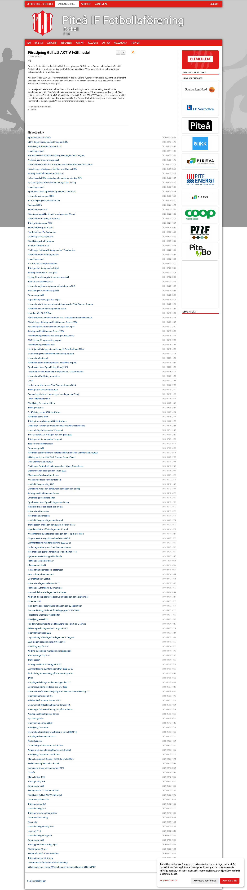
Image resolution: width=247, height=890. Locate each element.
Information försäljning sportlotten (44, 376)
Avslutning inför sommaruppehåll (43, 160)
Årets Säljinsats (35, 741)
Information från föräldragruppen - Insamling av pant (52, 362)
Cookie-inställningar (36, 881)
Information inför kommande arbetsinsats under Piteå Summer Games (60, 164)
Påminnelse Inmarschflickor (40, 561)
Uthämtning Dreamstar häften (41, 498)
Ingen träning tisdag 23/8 (39, 633)
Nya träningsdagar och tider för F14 (44, 480)
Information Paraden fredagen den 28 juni (47, 308)
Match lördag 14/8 (36, 777)
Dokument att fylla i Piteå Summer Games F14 (49, 705)
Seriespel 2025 (35, 205)
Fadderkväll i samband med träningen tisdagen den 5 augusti (56, 155)
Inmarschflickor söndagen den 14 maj (45, 507)
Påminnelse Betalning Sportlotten (43, 475)
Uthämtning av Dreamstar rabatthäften (45, 745)
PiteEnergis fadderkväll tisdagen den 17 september (51, 250)
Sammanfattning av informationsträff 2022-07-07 (50, 669)
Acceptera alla (229, 880)
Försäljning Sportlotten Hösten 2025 (44, 146)
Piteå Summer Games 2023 (40, 462)
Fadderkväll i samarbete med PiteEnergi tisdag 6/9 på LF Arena (57, 624)
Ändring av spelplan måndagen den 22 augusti (49, 651)
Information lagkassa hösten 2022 (44, 583)
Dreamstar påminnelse (38, 799)
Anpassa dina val (168, 880)
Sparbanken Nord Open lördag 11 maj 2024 (48, 367)
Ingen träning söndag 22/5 (40, 723)
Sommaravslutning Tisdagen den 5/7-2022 (47, 687)
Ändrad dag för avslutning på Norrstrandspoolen (50, 673)
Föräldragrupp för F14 (38, 646)
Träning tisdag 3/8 (36, 781)
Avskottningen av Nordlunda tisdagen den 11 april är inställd (56, 534)
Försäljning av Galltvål (38, 619)
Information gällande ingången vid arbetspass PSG (51, 286)
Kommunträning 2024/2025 (40, 227)
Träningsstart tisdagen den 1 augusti (45, 439)
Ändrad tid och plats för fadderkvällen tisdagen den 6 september (58, 597)
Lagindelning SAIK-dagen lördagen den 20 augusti (51, 637)
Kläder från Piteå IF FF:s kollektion (43, 853)
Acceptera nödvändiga (205, 880)
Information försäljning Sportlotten (44, 218)
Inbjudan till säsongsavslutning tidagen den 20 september (55, 606)
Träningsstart (34, 660)
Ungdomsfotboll (67, 4)
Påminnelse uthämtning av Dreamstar (45, 588)
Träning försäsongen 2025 (40, 223)
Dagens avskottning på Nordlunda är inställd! (49, 538)
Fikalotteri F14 (34, 601)
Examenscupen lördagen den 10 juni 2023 (47, 471)
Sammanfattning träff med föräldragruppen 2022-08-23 (53, 610)
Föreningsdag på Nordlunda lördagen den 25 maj (51, 335)
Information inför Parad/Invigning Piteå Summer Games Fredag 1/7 (58, 691)
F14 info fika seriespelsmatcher (42, 263)
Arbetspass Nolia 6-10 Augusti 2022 (44, 664)
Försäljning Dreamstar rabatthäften (44, 615)
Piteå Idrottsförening (40, 4)
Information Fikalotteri (38, 416)
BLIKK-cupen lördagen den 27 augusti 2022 (48, 628)
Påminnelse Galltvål (37, 565)
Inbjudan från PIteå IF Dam (40, 313)
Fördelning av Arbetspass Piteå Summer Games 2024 (52, 322)
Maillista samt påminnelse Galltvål (43, 763)
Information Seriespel (38, 358)
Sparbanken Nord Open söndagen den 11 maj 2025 (51, 191)
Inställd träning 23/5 (37, 808)
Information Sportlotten (39, 516)
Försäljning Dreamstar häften (41, 403)
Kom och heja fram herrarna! (41, 574)
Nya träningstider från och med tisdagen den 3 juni (51, 326)
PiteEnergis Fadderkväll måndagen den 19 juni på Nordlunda (56, 466)
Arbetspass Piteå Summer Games (43, 493)
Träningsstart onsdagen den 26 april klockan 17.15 (51, 525)
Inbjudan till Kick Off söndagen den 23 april (48, 529)
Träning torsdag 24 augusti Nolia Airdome (47, 421)
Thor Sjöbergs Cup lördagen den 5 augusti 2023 (50, 434)
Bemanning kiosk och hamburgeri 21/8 (46, 768)
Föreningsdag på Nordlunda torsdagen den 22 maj (51, 214)
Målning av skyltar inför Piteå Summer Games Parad (51, 457)
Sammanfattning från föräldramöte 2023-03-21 (49, 543)
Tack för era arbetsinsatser (40, 281)
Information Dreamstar (38, 511)
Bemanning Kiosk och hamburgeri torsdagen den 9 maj (53, 394)
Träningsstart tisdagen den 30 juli (43, 268)
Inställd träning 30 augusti (40, 835)
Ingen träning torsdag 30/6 (40, 696)
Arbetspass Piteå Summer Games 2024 (46, 331)
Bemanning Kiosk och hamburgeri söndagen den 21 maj (54, 489)
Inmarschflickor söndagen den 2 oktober (47, 592)
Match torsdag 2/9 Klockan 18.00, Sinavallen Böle (51, 759)
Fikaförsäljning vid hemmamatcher (44, 200)
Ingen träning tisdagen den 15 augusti (45, 430)
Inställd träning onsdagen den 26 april (45, 520)
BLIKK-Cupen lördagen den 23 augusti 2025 (48, 142)
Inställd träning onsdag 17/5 (41, 484)
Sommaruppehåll (36, 295)
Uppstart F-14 (34, 831)
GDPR (30, 380)
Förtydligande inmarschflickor (42, 736)
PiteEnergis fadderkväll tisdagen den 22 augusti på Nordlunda (56, 425)
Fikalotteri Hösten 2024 (38, 245)
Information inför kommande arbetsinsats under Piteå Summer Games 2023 (63, 453)
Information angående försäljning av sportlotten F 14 (52, 552)
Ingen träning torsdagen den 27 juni (44, 299)
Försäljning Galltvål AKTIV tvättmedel (59, 53)
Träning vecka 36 (36, 407)
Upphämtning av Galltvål (39, 579)
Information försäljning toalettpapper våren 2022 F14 (52, 732)
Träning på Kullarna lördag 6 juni (42, 844)
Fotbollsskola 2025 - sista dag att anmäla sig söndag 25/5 (55, 178)
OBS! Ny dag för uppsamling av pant (45, 340)
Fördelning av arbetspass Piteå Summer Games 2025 (52, 169)
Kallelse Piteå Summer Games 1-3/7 (44, 700)
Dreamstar (33, 822)
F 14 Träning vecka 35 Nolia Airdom (44, 412)
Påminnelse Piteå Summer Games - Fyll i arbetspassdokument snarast (60, 317)
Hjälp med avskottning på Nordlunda (45, 556)
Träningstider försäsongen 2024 (43, 389)
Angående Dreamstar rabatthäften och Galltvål (49, 750)
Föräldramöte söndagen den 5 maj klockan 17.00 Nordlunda (56, 371)
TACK (30, 678)
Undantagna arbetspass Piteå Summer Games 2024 (52, 385)
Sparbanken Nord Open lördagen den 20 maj (48, 502)
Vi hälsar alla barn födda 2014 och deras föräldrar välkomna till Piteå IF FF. (62, 867)
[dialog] (200, 872)
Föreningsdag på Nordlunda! (41, 344)
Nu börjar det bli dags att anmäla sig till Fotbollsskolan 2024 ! (56, 349)
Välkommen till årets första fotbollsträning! (48, 862)
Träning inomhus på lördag (40, 858)
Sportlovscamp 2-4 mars (39, 137)
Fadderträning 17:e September (42, 232)
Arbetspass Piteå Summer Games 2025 (46, 173)
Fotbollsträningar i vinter (39, 398)
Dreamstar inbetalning (38, 817)
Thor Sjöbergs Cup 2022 (39, 655)
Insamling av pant (36, 151)
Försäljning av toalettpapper (41, 241)
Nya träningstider (36, 718)
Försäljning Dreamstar (38, 727)
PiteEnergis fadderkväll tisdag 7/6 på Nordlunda (50, 709)
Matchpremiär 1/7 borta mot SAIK (43, 790)
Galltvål (31, 772)
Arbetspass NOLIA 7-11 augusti (42, 272)
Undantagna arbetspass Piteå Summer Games (49, 547)
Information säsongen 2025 (40, 196)
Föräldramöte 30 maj (37, 849)
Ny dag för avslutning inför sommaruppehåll (48, 277)
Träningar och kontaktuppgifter (42, 813)
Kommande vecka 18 (37, 209)
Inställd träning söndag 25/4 (41, 826)
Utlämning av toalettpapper (40, 236)
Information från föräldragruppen (43, 254)
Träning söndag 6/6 (37, 804)
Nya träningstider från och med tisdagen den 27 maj (52, 182)
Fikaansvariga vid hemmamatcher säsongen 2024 (51, 353)
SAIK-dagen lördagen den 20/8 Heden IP (46, 642)
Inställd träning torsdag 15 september (45, 570)
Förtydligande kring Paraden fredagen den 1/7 (49, 682)
